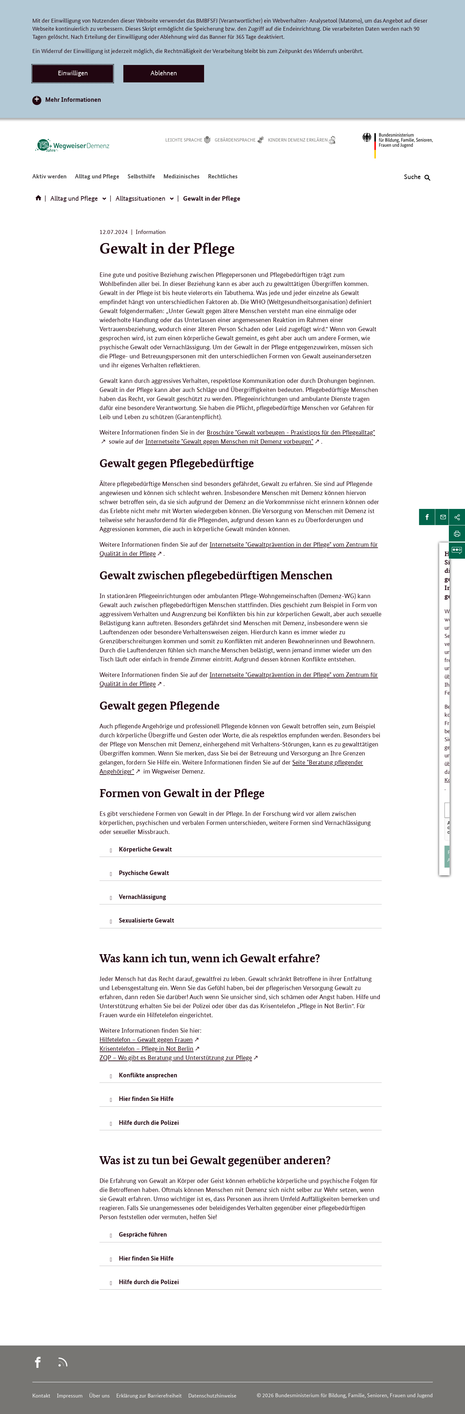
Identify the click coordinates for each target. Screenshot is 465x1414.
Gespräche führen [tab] (143, 1234)
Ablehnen (163, 73)
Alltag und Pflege (97, 178)
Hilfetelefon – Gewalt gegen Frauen (146, 1039)
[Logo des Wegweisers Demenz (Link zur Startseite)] (72, 145)
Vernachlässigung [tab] (142, 896)
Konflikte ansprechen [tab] (148, 1075)
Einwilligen (73, 73)
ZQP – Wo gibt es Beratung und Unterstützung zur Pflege (175, 1057)
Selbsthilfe (141, 178)
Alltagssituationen (140, 198)
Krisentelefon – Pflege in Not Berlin (146, 1048)
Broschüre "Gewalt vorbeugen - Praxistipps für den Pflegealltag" (291, 432)
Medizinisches (181, 178)
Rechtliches (223, 178)
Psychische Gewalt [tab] (144, 873)
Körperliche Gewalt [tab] (145, 849)
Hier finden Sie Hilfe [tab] (146, 1098)
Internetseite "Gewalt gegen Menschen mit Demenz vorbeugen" (229, 441)
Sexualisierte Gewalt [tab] (146, 920)
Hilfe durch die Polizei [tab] (149, 1122)
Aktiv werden (49, 178)
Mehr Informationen (73, 99)
